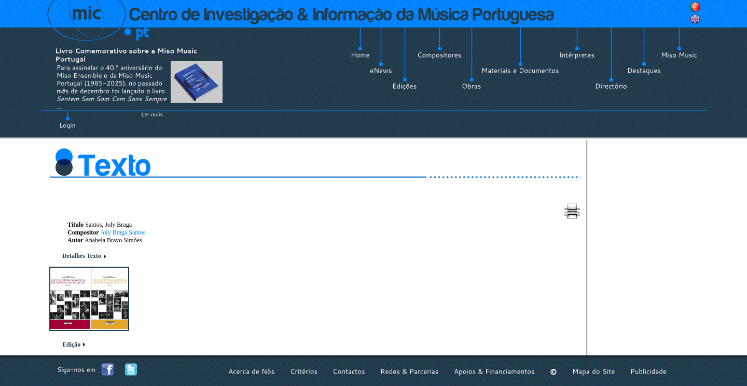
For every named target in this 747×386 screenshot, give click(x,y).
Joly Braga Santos (123, 232)
